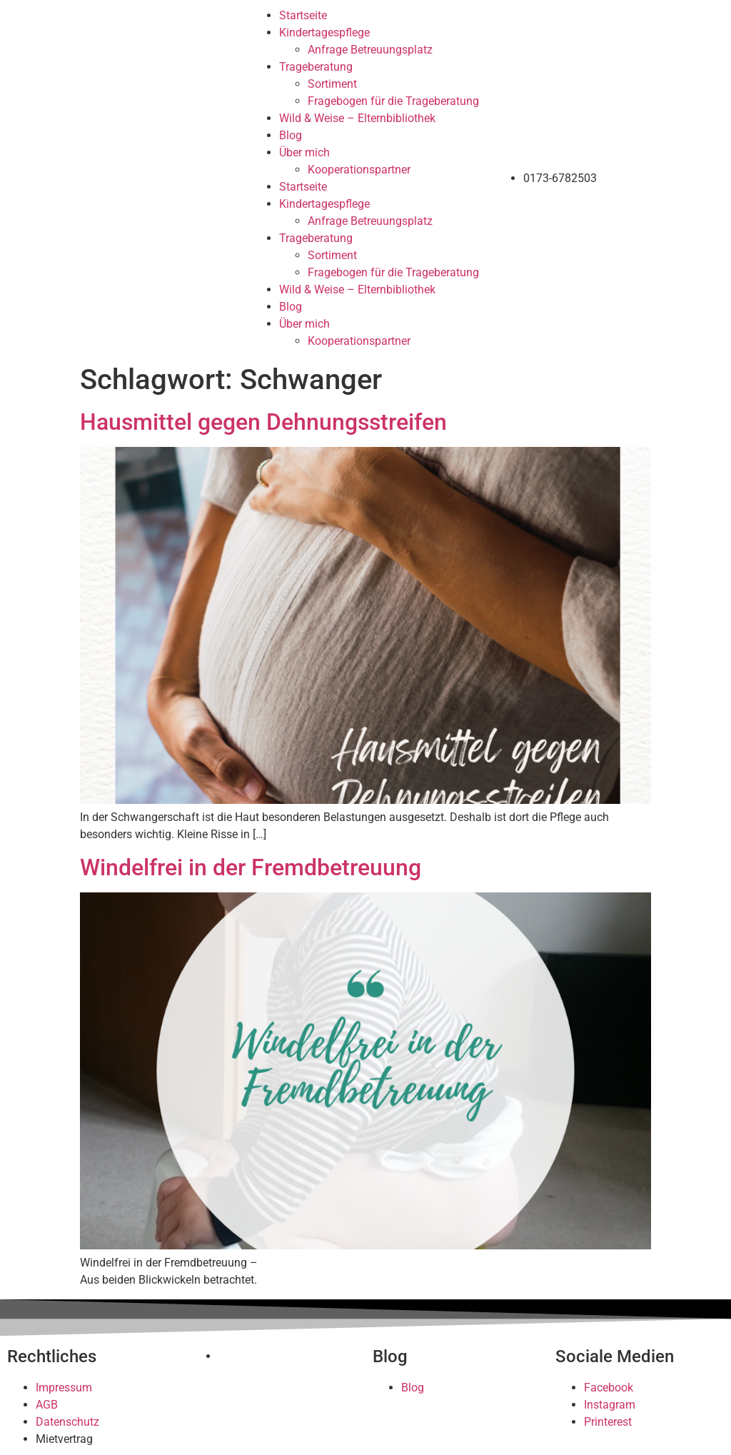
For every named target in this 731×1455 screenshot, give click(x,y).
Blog (290, 135)
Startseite (303, 15)
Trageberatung (316, 67)
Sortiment (332, 84)
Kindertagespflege (324, 32)
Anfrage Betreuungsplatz (370, 49)
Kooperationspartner (359, 169)
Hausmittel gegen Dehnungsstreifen (263, 422)
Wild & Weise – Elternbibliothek (357, 118)
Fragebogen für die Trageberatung (393, 101)
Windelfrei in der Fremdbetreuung (250, 867)
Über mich (304, 152)
